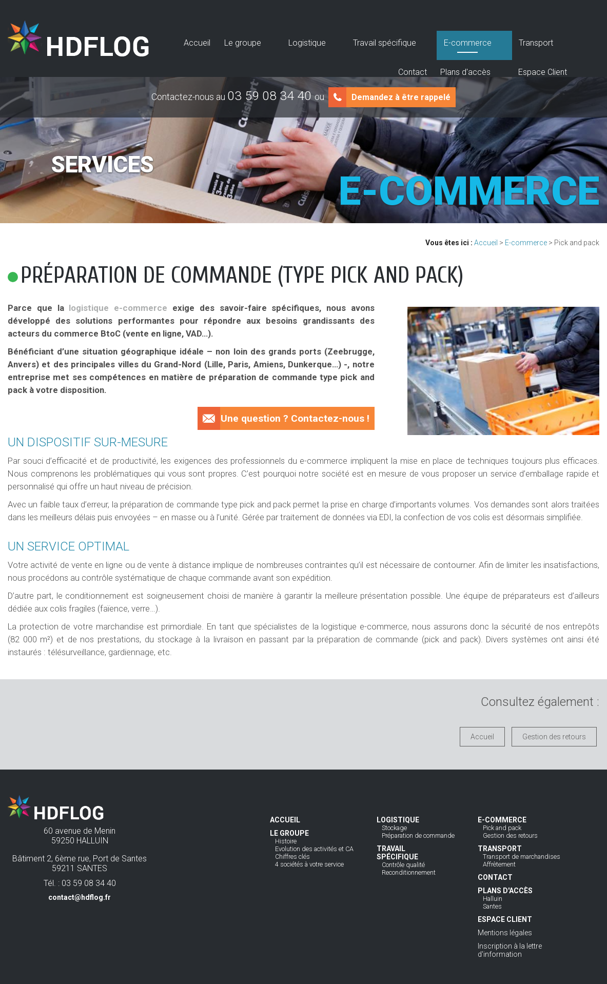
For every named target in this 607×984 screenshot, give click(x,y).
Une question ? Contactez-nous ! (295, 418)
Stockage (394, 828)
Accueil (178, 40)
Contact (450, 40)
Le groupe (213, 40)
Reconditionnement (409, 872)
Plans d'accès (493, 40)
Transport (414, 40)
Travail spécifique (309, 40)
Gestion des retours (554, 737)
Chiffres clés (292, 856)
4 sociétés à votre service (309, 864)
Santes (492, 906)
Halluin (492, 898)
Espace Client (547, 40)
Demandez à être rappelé (401, 97)
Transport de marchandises (521, 856)
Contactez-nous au (237, 96)
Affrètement (499, 864)
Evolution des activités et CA (314, 849)
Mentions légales (505, 933)
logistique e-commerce (118, 308)
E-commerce (369, 40)
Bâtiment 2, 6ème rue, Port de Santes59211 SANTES (79, 871)
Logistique (255, 40)
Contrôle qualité (403, 865)
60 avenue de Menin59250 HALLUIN (79, 835)
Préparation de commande (418, 835)
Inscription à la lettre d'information (510, 950)
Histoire (286, 841)
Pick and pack (502, 828)
